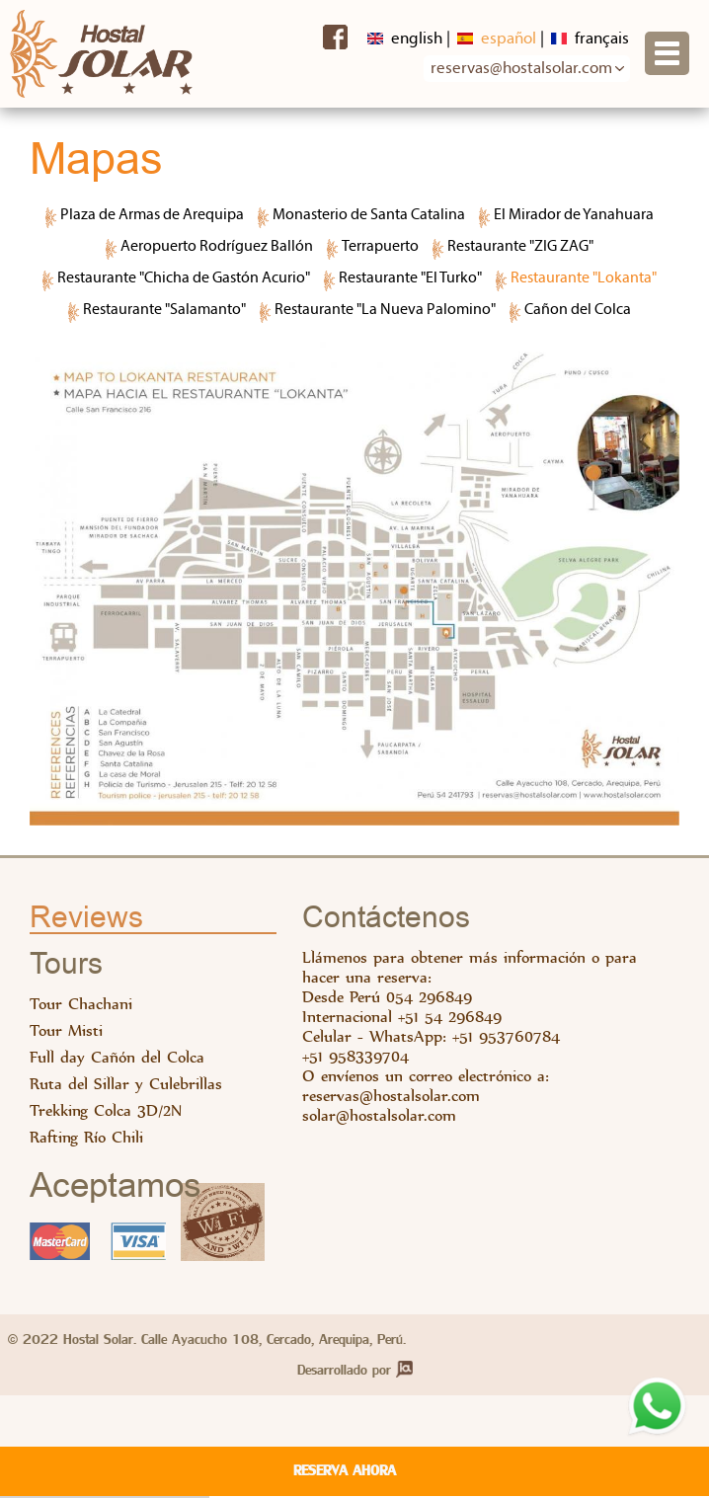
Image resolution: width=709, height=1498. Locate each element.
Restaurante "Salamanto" (164, 310)
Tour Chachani (81, 1003)
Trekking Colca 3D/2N (106, 1110)
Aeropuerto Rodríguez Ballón (216, 247)
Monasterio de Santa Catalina (369, 215)
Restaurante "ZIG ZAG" (520, 247)
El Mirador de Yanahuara (574, 215)
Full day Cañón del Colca (117, 1057)
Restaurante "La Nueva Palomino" (385, 310)
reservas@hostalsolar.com (391, 1095)
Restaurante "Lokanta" (584, 279)
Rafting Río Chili (86, 1137)
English (404, 39)
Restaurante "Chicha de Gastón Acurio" (183, 278)
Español (496, 39)
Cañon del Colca (577, 310)
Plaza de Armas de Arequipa (152, 215)
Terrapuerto (380, 247)
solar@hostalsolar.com (379, 1115)
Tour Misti (66, 1030)
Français (590, 39)
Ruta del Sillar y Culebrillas (126, 1083)
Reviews (86, 918)
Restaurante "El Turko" (410, 278)
